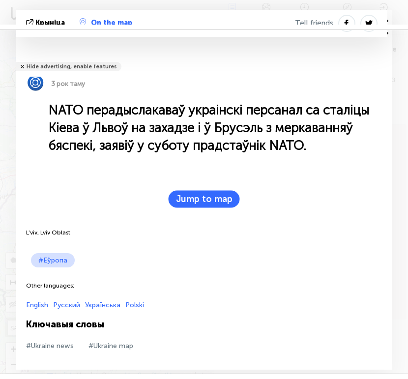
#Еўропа (52, 260)
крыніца (46, 23)
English (37, 305)
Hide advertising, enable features (72, 66)
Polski (134, 305)
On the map (106, 22)
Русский (66, 305)
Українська (102, 305)
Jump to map (204, 199)
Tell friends (314, 23)
